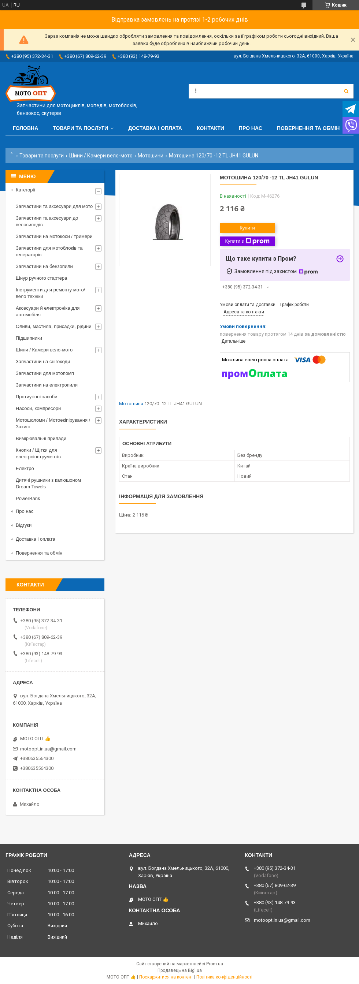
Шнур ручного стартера (41, 278)
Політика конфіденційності (224, 977)
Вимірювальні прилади (41, 438)
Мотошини (150, 156)
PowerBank (28, 498)
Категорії (25, 190)
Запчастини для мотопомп (45, 373)
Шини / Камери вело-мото (101, 156)
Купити (247, 228)
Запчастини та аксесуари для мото (54, 206)
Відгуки (24, 525)
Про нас (250, 128)
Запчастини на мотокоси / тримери (54, 236)
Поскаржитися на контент (166, 977)
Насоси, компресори (38, 408)
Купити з (247, 241)
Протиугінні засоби (37, 396)
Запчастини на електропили (47, 385)
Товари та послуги (80, 128)
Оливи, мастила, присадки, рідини (54, 326)
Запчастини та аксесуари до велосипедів (47, 221)
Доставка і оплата (155, 128)
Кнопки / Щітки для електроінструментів (38, 453)
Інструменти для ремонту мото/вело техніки (50, 293)
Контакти (210, 128)
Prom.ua (214, 963)
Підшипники (29, 338)
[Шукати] (346, 91)
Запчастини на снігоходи (43, 361)
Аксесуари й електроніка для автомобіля (47, 311)
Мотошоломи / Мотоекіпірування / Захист (53, 423)
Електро (25, 468)
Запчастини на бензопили (44, 266)
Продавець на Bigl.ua (180, 970)
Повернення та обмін (308, 128)
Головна (25, 128)
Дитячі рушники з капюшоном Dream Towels (48, 483)
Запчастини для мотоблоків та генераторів (49, 251)
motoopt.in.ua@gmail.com (48, 749)
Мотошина (131, 403)
